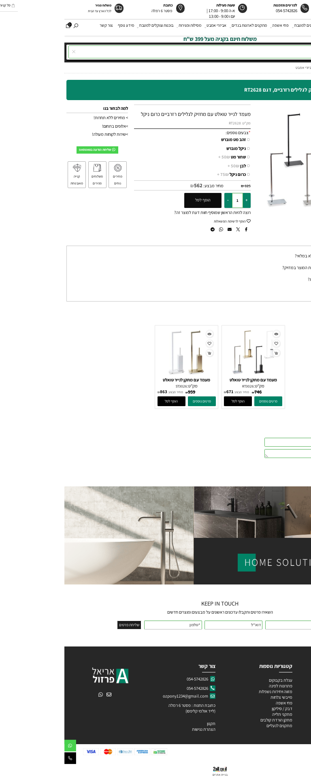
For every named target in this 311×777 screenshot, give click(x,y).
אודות (283, 27)
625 (183, 185)
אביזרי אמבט (151, 27)
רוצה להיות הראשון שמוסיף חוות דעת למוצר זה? (148, 212)
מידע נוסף (61, 27)
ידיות (263, 27)
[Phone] (6, 759)
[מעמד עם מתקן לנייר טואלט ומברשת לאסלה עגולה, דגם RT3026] (188, 375)
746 (193, 392)
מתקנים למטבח (241, 27)
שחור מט (167, 157)
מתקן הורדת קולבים (211, 720)
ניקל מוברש (171, 148)
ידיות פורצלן (295, 703)
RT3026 (184, 386)
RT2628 (170, 123)
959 (127, 392)
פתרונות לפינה (216, 686)
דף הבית (301, 27)
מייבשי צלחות (216, 697)
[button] (173, 401)
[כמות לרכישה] (173, 200)
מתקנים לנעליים (215, 725)
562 (134, 185)
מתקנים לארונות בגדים (184, 27)
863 (99, 391)
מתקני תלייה (218, 714)
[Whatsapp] (6, 747)
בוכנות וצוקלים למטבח (91, 27)
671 (165, 391)
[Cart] (3, 27)
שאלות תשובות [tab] (293, 240)
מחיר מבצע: (148, 185)
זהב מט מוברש (169, 139)
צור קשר (41, 27)
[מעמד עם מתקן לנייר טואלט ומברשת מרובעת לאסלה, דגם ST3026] (122, 375)
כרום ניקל (167, 174)
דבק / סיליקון (217, 708)
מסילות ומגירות (125, 27)
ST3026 (117, 386)
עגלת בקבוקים (216, 680)
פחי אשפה (215, 27)
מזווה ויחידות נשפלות (211, 691)
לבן (172, 166)
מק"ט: (181, 123)
